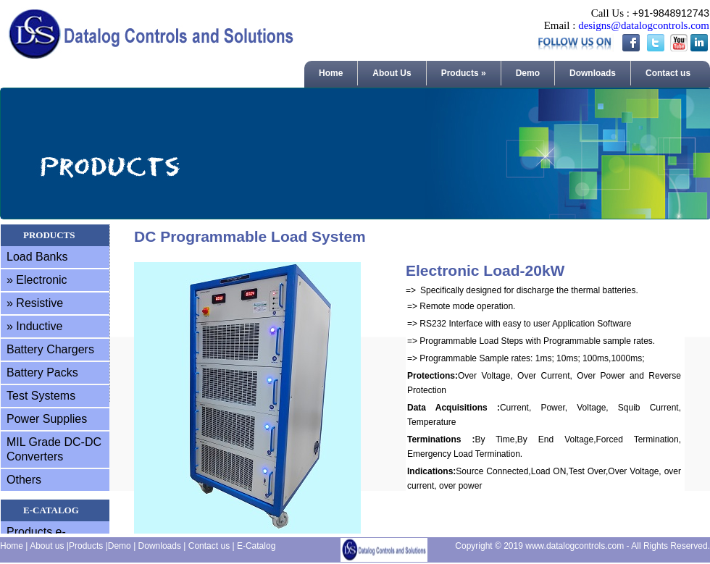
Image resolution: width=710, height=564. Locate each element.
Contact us (668, 73)
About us (47, 546)
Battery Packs (42, 372)
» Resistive (35, 303)
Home (331, 73)
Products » (463, 73)
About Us (391, 73)
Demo (528, 73)
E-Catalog (256, 546)
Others (24, 479)
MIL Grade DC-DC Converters (54, 449)
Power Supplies (47, 419)
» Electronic (37, 280)
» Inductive (34, 326)
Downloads (592, 73)
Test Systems (41, 396)
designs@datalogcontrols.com (643, 25)
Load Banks (37, 257)
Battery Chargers (50, 349)
